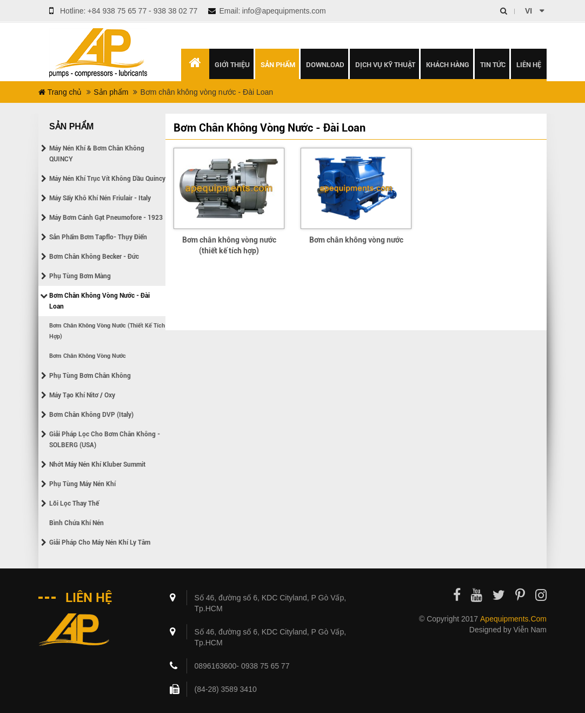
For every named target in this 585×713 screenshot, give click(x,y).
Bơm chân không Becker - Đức (94, 256)
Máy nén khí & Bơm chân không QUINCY (96, 154)
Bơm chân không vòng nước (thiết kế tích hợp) (107, 331)
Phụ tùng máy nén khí (82, 484)
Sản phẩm (111, 92)
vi (528, 10)
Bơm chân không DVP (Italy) (91, 414)
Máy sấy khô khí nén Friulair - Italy (100, 198)
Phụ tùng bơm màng (80, 276)
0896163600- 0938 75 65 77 (242, 666)
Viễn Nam (530, 629)
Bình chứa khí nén (76, 523)
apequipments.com (513, 618)
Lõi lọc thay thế (74, 503)
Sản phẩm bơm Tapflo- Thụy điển (98, 237)
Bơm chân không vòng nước (87, 355)
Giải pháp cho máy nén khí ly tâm (99, 542)
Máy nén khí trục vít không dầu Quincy (107, 178)
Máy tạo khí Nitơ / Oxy (82, 395)
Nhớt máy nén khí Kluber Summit (97, 464)
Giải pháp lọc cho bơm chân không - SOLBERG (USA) (104, 439)
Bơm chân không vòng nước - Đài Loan (99, 301)
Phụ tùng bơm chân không (90, 376)
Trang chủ (60, 92)
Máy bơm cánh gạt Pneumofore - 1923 (106, 217)
